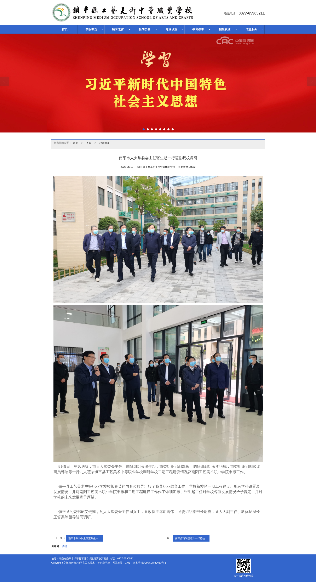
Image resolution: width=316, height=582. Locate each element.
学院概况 (91, 29)
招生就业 (224, 29)
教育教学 (198, 29)
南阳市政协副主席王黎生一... (84, 538)
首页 (65, 29)
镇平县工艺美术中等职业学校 (93, 562)
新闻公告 (144, 29)
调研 (64, 546)
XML (127, 562)
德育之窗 (118, 29)
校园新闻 (104, 142)
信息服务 (251, 29)
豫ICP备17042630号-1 (153, 562)
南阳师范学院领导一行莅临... (191, 538)
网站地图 (117, 562)
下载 (88, 142)
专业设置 (171, 29)
